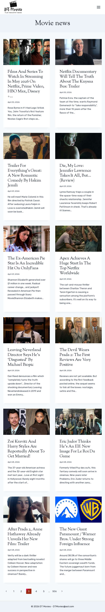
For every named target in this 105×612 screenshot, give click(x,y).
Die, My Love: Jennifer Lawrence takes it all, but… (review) (75, 173)
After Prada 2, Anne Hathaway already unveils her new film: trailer (25, 536)
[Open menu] (98, 7)
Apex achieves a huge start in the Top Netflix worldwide (75, 266)
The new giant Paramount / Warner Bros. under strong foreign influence (78, 536)
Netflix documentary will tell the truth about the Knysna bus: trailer (78, 79)
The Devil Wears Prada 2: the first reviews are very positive (75, 357)
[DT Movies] (13, 7)
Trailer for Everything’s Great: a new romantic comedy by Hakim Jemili (25, 175)
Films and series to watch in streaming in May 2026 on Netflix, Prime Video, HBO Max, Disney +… (26, 84)
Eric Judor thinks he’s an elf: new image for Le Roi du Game (77, 449)
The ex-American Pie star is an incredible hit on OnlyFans (26, 263)
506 (54, 591)
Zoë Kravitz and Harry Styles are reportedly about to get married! (26, 449)
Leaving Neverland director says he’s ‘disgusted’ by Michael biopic (24, 357)
